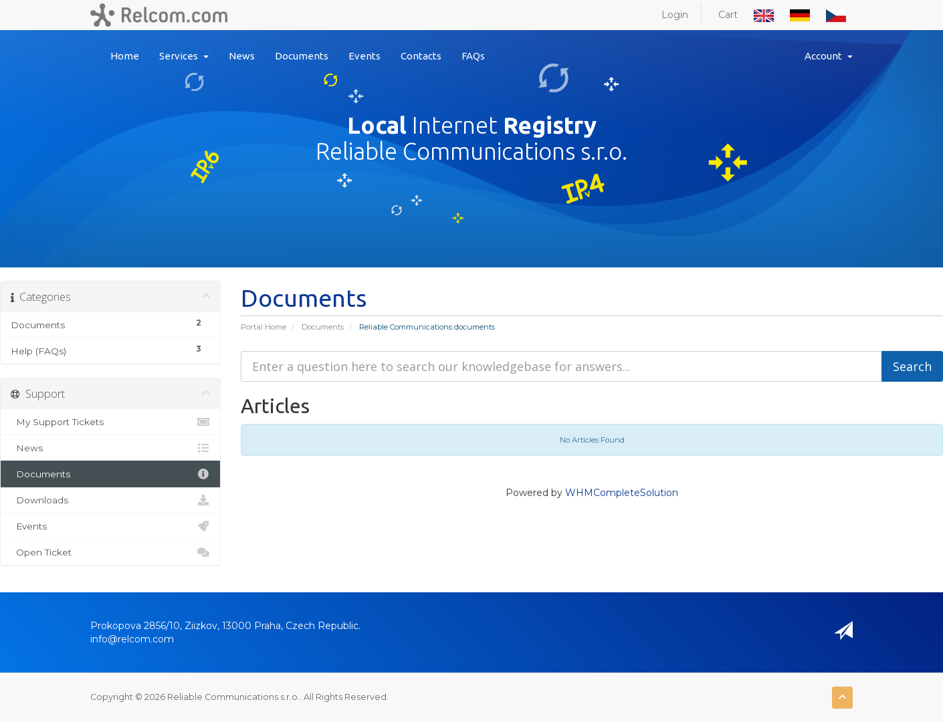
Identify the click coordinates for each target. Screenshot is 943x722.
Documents (301, 56)
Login (674, 15)
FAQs (473, 56)
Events (364, 56)
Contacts (421, 56)
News (242, 56)
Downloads (110, 500)
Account (829, 56)
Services (184, 56)
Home (124, 56)
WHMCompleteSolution (621, 493)
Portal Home (263, 327)
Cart (728, 15)
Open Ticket (110, 552)
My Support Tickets (110, 422)
